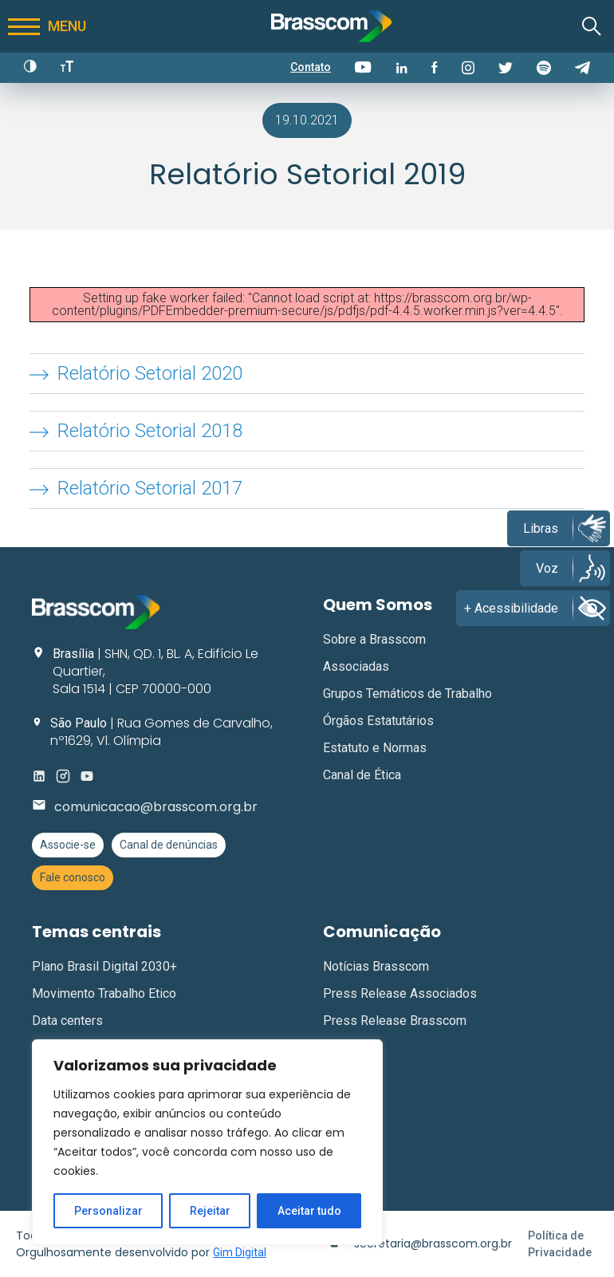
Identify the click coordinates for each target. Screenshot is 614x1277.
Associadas (356, 666)
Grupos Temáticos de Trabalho (407, 693)
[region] (207, 1142)
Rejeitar (210, 1210)
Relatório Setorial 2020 (149, 373)
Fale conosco (72, 877)
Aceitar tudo (309, 1210)
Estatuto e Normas (375, 747)
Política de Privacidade (560, 1244)
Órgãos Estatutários (378, 720)
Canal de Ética (362, 774)
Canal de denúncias (169, 844)
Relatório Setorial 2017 (149, 488)
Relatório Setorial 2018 (149, 431)
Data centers (67, 1020)
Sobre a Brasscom (374, 639)
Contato (310, 67)
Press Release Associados (400, 993)
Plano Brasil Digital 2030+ (104, 966)
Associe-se (68, 844)
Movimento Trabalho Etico (104, 993)
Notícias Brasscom (376, 966)
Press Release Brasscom (394, 1020)
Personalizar (108, 1210)
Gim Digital (239, 1252)
